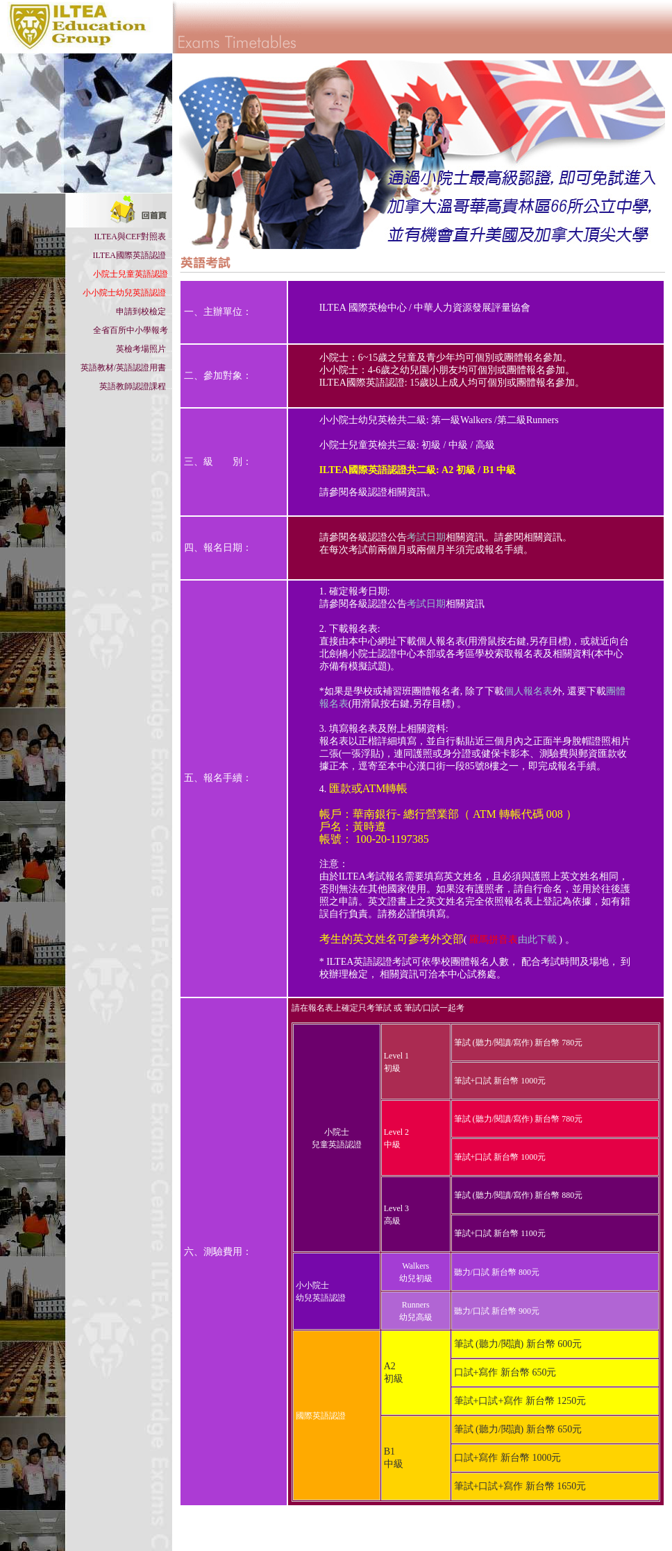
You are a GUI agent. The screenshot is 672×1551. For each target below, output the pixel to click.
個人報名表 (528, 691)
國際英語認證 (321, 1416)
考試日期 (426, 537)
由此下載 (513, 939)
